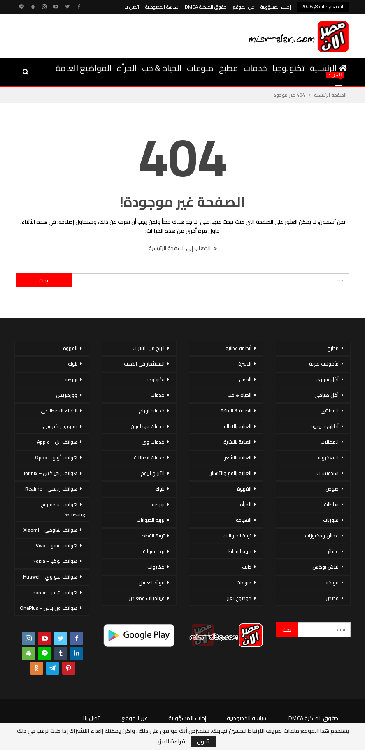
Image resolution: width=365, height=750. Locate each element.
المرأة (127, 68)
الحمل (245, 379)
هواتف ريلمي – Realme (51, 488)
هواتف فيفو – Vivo (56, 545)
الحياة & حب (161, 68)
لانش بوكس (325, 567)
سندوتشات (327, 473)
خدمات (255, 68)
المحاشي (330, 410)
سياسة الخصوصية (162, 7)
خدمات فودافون (147, 426)
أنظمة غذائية (238, 348)
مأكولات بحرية (324, 363)
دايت (246, 567)
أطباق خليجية (325, 426)
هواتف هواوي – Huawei (50, 576)
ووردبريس (66, 395)
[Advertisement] (110, 35)
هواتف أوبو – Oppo (56, 457)
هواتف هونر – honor (55, 592)
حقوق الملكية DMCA (206, 7)
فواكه (332, 582)
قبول (203, 741)
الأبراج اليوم (153, 473)
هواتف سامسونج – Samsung (61, 509)
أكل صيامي (326, 395)
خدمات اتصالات (149, 457)
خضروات (156, 567)
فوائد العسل (152, 582)
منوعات (200, 68)
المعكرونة (328, 457)
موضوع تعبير (238, 598)
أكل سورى (327, 379)
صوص (332, 488)
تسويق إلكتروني (60, 426)
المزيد (101, 68)
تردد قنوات (154, 551)
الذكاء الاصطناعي (59, 410)
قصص (332, 598)
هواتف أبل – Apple (57, 442)
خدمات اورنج (152, 410)
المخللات (330, 442)
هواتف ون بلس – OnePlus (48, 608)
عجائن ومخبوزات (322, 535)
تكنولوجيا (288, 68)
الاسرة (244, 363)
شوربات (331, 520)
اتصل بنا (131, 7)
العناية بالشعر (237, 457)
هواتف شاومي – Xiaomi (50, 530)
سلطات (331, 504)
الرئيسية (328, 68)
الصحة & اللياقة (236, 410)
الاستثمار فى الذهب (144, 363)
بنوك (160, 488)
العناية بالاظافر (236, 426)
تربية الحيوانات (237, 535)
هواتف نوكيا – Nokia (55, 561)
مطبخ (228, 68)
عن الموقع (243, 7)
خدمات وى (153, 442)
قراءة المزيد (169, 741)
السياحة (243, 520)
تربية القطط (239, 551)
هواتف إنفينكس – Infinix (50, 473)
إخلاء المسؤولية (275, 7)
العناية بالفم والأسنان (229, 473)
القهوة (244, 488)
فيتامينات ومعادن (146, 598)
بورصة (158, 504)
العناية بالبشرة (237, 442)
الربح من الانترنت (149, 348)
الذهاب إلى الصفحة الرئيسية (183, 248)
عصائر (333, 551)
